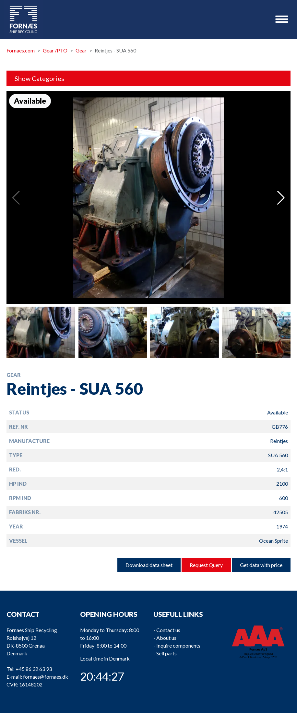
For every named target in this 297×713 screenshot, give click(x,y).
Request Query (206, 565)
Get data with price (261, 565)
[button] (281, 198)
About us (166, 638)
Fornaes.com (20, 50)
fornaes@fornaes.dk (45, 676)
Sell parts (166, 653)
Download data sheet (148, 565)
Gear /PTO (55, 50)
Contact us (168, 630)
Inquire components (178, 645)
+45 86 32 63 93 (34, 669)
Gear (81, 50)
